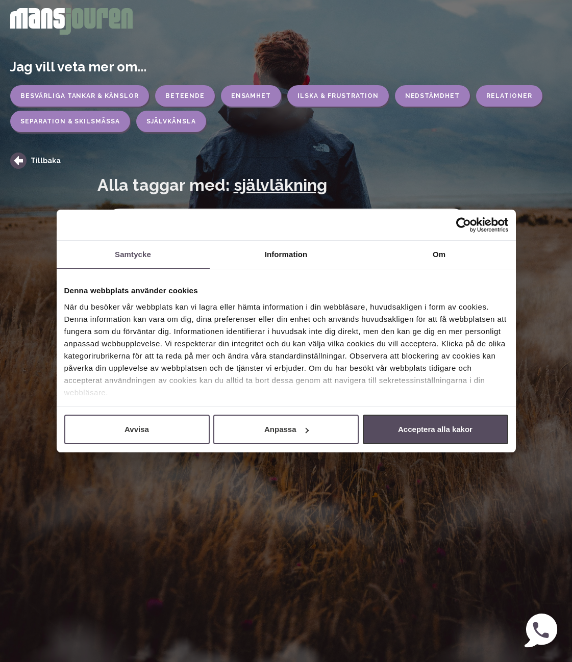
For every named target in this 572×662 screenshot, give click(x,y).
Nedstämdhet (432, 95)
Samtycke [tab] (133, 254)
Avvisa (137, 429)
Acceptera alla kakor (435, 429)
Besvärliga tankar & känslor (79, 95)
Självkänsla (171, 121)
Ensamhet (251, 95)
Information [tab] (286, 254)
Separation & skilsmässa (70, 121)
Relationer (509, 95)
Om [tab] (439, 254)
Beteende (185, 95)
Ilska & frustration (337, 95)
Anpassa (286, 429)
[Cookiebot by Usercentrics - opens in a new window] (463, 225)
